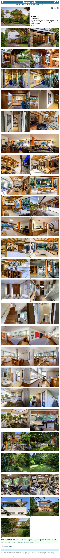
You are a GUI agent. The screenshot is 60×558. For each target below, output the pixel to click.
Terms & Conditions (25, 556)
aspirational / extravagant (45, 539)
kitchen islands (45, 540)
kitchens (36, 542)
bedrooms (19, 542)
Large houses (9, 546)
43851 (42, 4)
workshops (13, 542)
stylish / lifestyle (6, 542)
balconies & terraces (28, 540)
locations (18, 4)
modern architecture (33, 539)
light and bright (37, 540)
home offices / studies (28, 542)
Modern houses (9, 545)
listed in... (33, 25)
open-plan (13, 540)
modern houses (35, 4)
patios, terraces (54, 540)
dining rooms (19, 540)
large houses (24, 539)
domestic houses (26, 4)
